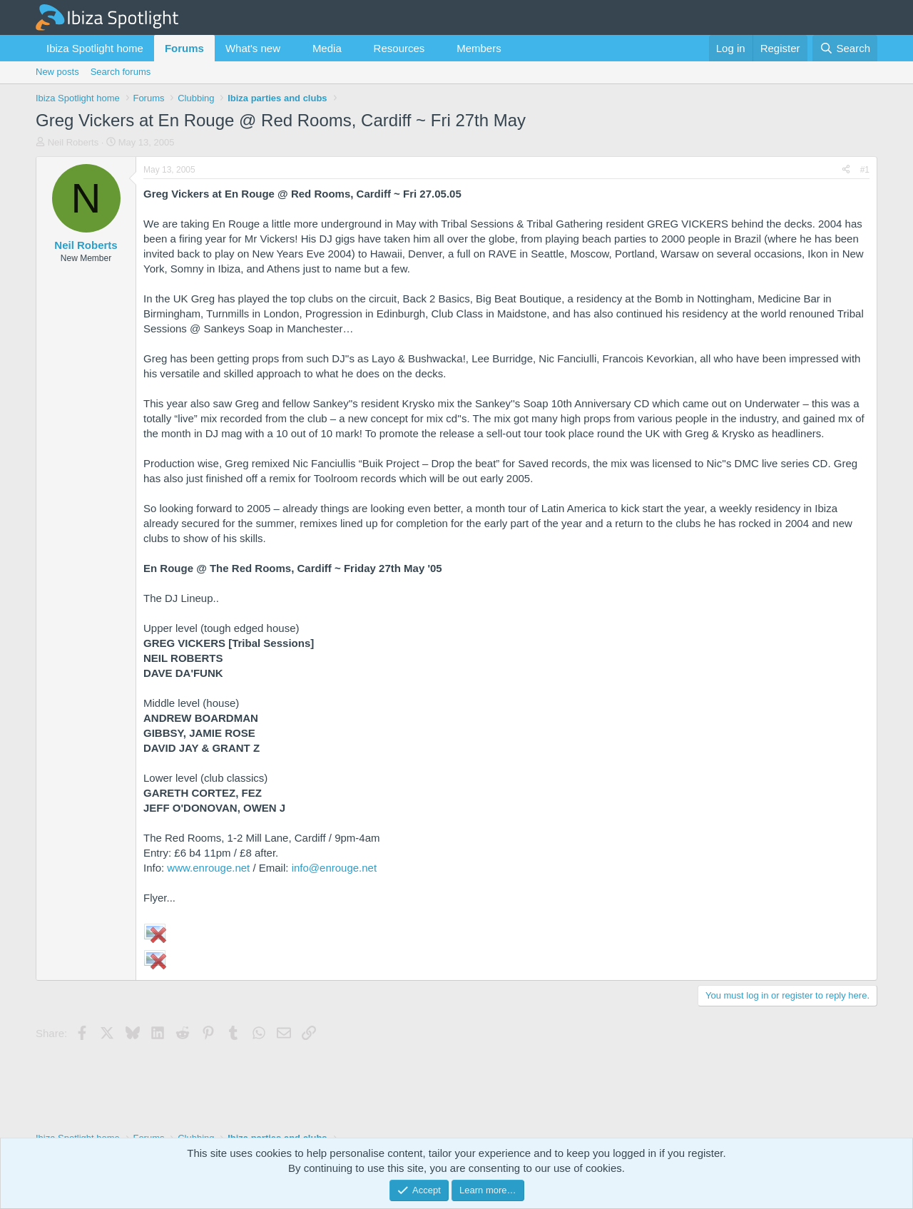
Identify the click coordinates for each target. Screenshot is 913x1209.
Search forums (121, 71)
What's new (252, 48)
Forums (184, 48)
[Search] (844, 48)
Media (327, 48)
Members (478, 48)
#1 (864, 170)
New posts (57, 71)
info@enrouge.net (334, 868)
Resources (399, 48)
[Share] (846, 170)
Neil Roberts (73, 142)
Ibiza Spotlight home (94, 48)
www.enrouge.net (208, 868)
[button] (292, 48)
